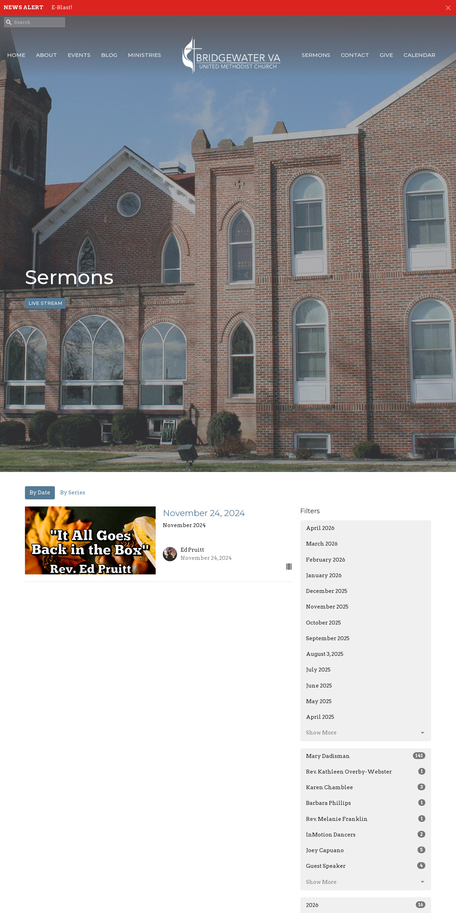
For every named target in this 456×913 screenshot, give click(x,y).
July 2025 (318, 670)
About (46, 55)
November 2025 (327, 607)
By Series (72, 492)
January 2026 (324, 575)
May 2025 (319, 701)
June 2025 (319, 686)
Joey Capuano (365, 850)
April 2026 (320, 528)
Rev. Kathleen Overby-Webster (365, 771)
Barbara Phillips (365, 802)
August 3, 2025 (324, 654)
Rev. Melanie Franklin (365, 818)
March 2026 (322, 544)
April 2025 (320, 717)
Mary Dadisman (365, 755)
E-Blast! (62, 7)
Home (16, 55)
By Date (40, 492)
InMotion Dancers (365, 834)
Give (386, 55)
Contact (355, 55)
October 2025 (323, 623)
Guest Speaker (365, 865)
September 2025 (327, 638)
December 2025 (326, 591)
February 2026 (325, 560)
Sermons (316, 55)
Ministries (144, 55)
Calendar (419, 55)
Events (79, 55)
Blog (109, 55)
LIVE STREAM (45, 303)
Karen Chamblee (365, 787)
